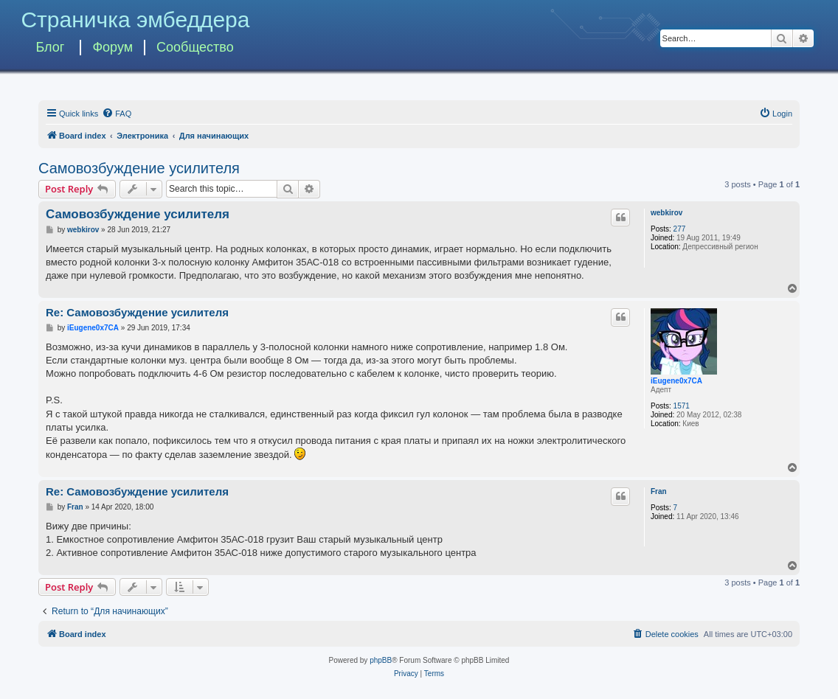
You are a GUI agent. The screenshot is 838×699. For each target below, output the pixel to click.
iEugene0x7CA (676, 381)
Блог (49, 47)
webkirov (666, 213)
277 (679, 229)
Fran (659, 491)
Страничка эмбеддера (135, 19)
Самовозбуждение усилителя (139, 168)
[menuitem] (116, 113)
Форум (112, 47)
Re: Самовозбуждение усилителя (137, 312)
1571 (681, 406)
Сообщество (195, 47)
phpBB (381, 660)
